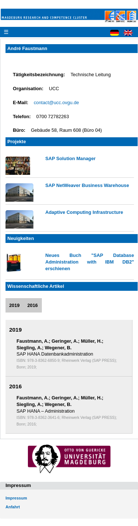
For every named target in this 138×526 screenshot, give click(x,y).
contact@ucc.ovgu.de (56, 102)
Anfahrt (13, 507)
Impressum (16, 498)
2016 (32, 305)
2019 (14, 305)
